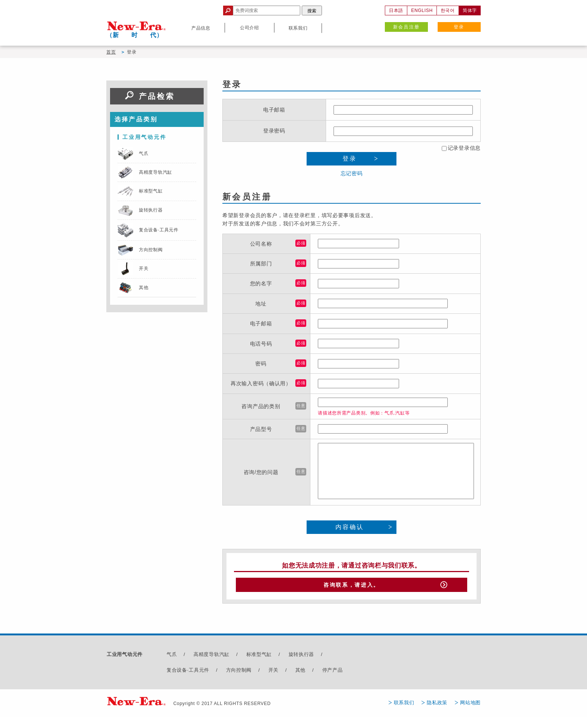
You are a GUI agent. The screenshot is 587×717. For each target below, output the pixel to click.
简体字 (470, 10)
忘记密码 (352, 173)
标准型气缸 (259, 656)
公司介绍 (249, 27)
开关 (273, 672)
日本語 (396, 10)
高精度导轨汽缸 (211, 656)
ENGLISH (422, 10)
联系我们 (404, 704)
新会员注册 (406, 27)
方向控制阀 (239, 672)
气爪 (172, 656)
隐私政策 (437, 704)
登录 (459, 27)
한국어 (448, 10)
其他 (300, 672)
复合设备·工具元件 (188, 672)
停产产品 (332, 672)
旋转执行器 (301, 656)
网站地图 (470, 704)
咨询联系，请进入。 (351, 586)
